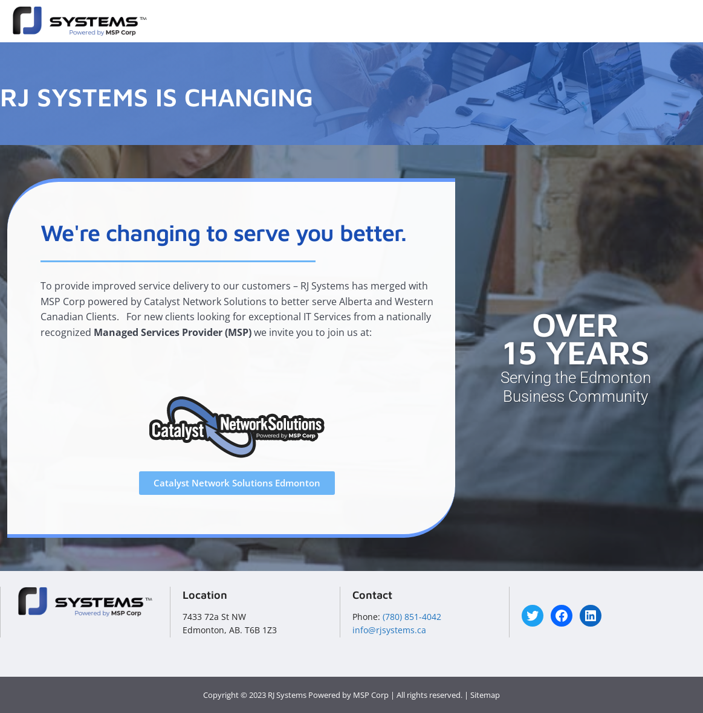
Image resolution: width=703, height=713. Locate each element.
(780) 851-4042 (412, 616)
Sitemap (485, 694)
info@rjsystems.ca (389, 630)
